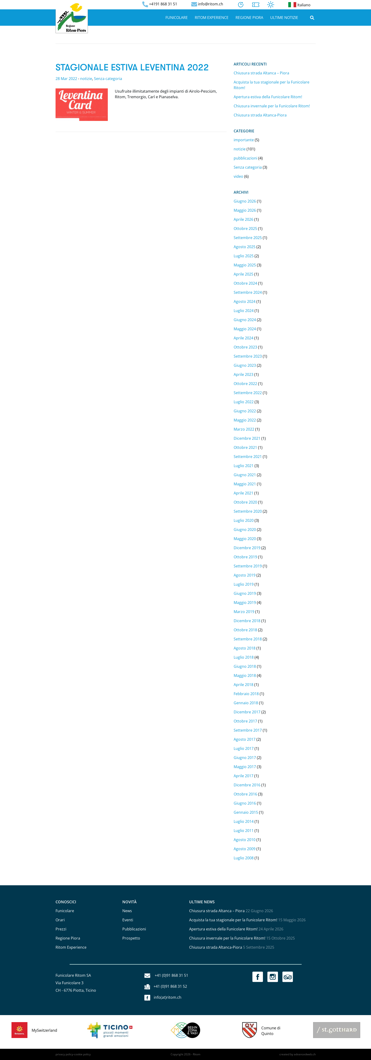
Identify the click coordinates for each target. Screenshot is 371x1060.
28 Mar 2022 (66, 78)
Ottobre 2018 (245, 629)
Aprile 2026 (243, 219)
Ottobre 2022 (245, 383)
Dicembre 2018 (247, 620)
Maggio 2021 (245, 483)
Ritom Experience (212, 17)
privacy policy (64, 1054)
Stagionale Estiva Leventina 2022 (132, 67)
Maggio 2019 (245, 602)
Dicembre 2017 (247, 712)
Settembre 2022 (248, 392)
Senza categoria (108, 78)
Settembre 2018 (248, 639)
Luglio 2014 (244, 821)
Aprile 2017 (243, 775)
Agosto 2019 (244, 575)
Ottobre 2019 (245, 556)
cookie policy (82, 1054)
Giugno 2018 (245, 666)
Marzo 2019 (244, 611)
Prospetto (131, 938)
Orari (60, 919)
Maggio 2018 (245, 675)
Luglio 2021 (244, 465)
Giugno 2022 (245, 411)
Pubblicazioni (134, 929)
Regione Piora (249, 17)
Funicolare (176, 17)
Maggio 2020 (245, 538)
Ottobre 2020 (245, 502)
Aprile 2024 (243, 338)
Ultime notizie (284, 17)
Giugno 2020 (245, 529)
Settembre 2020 (248, 511)
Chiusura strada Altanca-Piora (260, 115)
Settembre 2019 (248, 566)
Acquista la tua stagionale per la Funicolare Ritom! (233, 919)
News (127, 910)
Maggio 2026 (245, 210)
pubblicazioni (245, 158)
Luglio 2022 (244, 401)
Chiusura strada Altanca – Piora (261, 73)
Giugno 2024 (245, 319)
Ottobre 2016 (245, 794)
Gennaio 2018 (246, 702)
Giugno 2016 (245, 803)
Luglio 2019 (244, 584)
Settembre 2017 (248, 730)
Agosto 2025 (244, 246)
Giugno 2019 (245, 593)
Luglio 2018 (244, 657)
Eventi (127, 919)
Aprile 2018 (243, 684)
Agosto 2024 (244, 301)
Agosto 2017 (244, 739)
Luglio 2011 (244, 830)
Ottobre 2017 (245, 721)
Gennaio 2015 (246, 812)
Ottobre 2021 (245, 447)
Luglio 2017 (244, 748)
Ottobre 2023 (245, 347)
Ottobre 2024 (245, 283)
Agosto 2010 (244, 839)
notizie (86, 78)
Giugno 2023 (245, 365)
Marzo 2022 (244, 429)
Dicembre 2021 (247, 438)
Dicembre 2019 (247, 547)
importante (244, 139)
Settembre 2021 (248, 456)
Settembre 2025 (248, 237)
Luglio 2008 (244, 857)
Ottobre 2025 (245, 228)
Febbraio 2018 (246, 693)
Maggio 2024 (245, 328)
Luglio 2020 (244, 520)
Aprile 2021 (243, 493)
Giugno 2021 (245, 474)
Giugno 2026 (245, 201)
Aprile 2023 (243, 374)
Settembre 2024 (248, 292)
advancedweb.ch (305, 1054)
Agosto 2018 (244, 648)
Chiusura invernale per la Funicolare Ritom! (272, 106)
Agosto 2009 (244, 848)
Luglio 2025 (244, 255)
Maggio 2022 (245, 420)
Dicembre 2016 (247, 785)
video (238, 176)
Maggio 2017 (245, 766)
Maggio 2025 (245, 265)
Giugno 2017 (245, 757)
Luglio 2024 (244, 310)
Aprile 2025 (243, 274)
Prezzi (61, 929)
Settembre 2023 (248, 356)
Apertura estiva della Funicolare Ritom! (268, 96)
